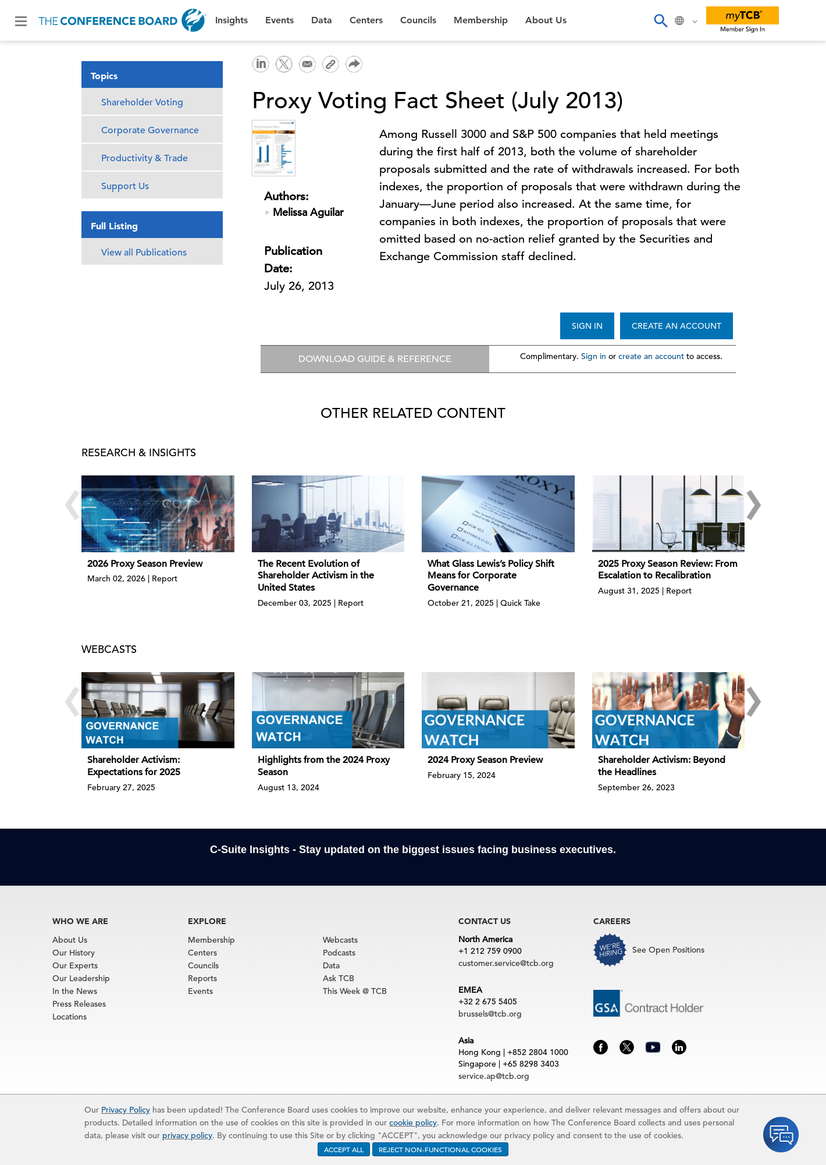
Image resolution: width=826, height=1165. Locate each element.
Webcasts (340, 940)
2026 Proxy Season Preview (144, 564)
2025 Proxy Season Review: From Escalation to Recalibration (668, 570)
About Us (546, 20)
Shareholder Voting (142, 102)
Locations (69, 1016)
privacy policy (187, 1135)
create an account (651, 356)
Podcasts (339, 952)
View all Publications (144, 252)
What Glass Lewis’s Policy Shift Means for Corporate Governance (491, 576)
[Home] (122, 20)
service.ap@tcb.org (493, 1076)
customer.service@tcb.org (506, 963)
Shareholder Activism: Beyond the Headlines (661, 766)
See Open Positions (668, 949)
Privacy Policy (125, 1109)
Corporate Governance (150, 130)
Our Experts (75, 965)
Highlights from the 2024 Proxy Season (324, 766)
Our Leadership (81, 978)
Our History (73, 952)
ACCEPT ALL (344, 1149)
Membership (481, 20)
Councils (418, 20)
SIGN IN (587, 326)
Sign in (593, 356)
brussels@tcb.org (490, 1013)
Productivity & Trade (144, 158)
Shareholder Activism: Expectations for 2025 (133, 766)
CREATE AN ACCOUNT (676, 326)
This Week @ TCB (355, 991)
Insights (231, 20)
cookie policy (413, 1122)
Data (321, 20)
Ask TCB (338, 978)
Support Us (125, 186)
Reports (202, 978)
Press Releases (79, 1004)
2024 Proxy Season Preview (485, 760)
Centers (366, 20)
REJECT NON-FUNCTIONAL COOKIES (440, 1149)
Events (279, 20)
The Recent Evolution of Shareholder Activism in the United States (316, 576)
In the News (74, 991)
